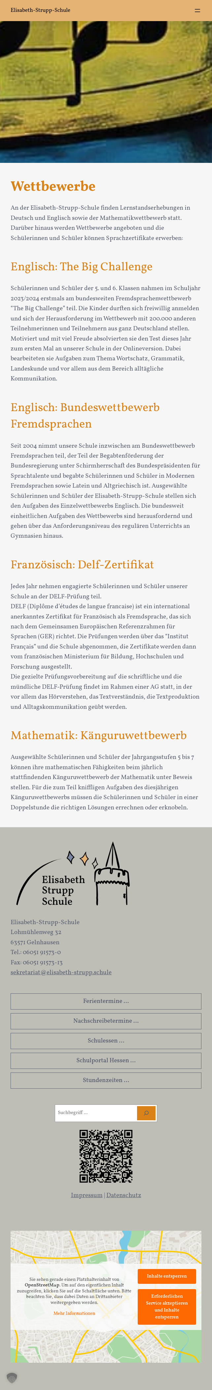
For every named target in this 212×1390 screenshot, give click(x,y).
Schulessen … (106, 1041)
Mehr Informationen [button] (74, 1314)
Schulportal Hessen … (105, 1060)
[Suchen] (146, 1113)
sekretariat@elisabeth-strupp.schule (61, 972)
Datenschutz (123, 1195)
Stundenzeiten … (106, 1080)
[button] (12, 1378)
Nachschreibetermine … (106, 1021)
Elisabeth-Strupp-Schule (40, 10)
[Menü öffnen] (197, 11)
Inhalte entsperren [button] (167, 1276)
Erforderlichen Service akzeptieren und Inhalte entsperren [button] (167, 1306)
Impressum (87, 1195)
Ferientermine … (106, 1001)
